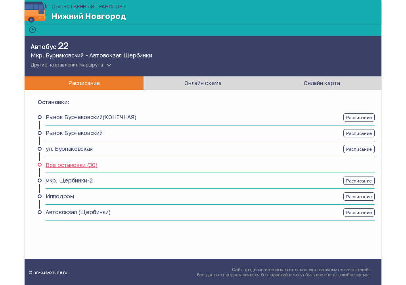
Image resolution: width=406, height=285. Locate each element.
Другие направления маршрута (67, 65)
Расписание (359, 117)
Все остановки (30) (72, 165)
